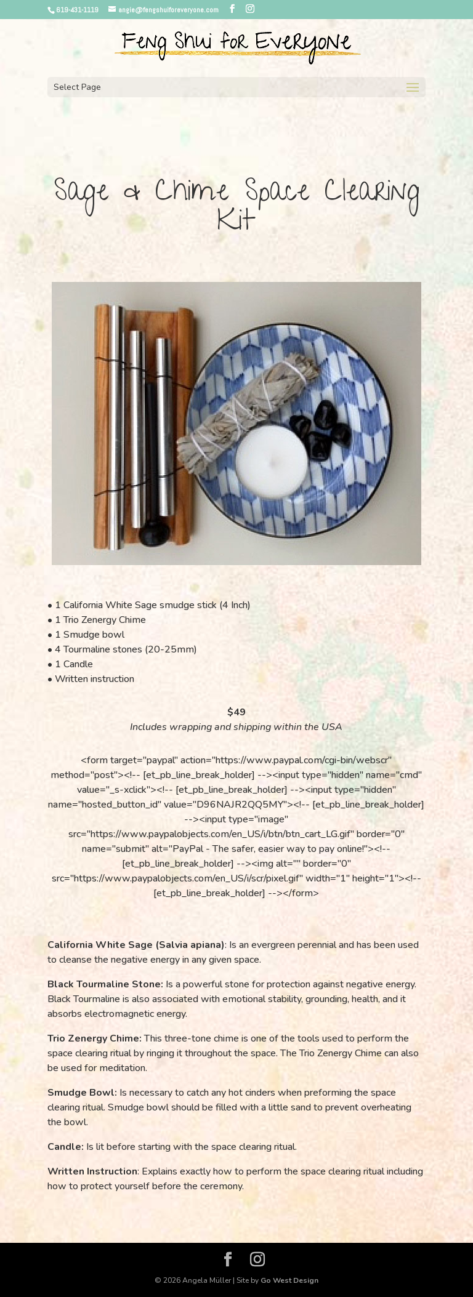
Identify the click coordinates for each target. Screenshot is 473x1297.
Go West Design (289, 1280)
